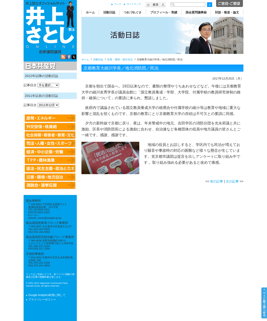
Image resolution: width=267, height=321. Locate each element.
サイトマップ (134, 4)
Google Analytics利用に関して (46, 295)
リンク (117, 4)
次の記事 (232, 181)
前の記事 (216, 181)
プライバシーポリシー (42, 299)
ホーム (90, 12)
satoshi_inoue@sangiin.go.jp (44, 217)
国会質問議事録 (196, 12)
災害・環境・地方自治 (120, 59)
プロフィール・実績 (163, 12)
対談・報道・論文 (227, 12)
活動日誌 (109, 12)
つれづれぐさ (133, 12)
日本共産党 (40, 66)
